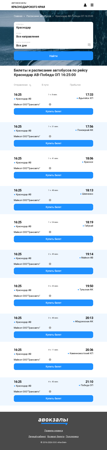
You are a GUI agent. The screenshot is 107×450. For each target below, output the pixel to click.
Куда (18, 33)
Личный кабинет (37, 436)
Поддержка (72, 436)
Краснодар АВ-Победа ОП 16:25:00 (74, 16)
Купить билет (53, 111)
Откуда (20, 24)
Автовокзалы (19, 3)
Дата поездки (23, 42)
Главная (18, 16)
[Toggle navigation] (92, 5)
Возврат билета (55, 436)
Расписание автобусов (39, 16)
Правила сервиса (53, 430)
